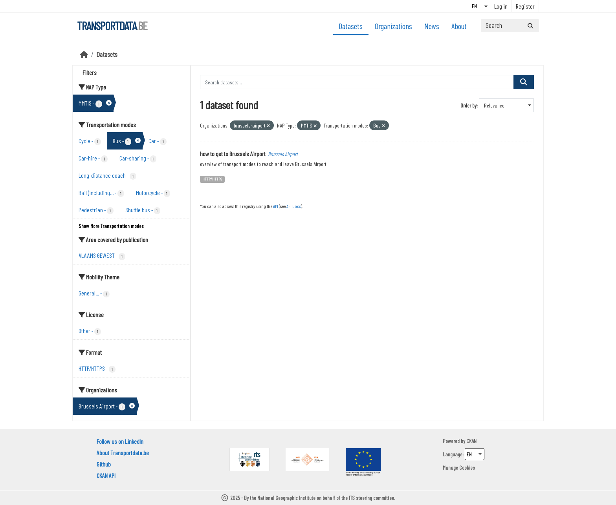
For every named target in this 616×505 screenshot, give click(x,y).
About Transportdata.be (123, 452)
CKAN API (106, 475)
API (275, 206)
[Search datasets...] (510, 25)
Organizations (393, 26)
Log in (501, 6)
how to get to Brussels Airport (233, 153)
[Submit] (530, 25)
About (459, 26)
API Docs (293, 206)
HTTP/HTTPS (212, 178)
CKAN (471, 441)
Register (525, 6)
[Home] (84, 54)
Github (104, 464)
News (431, 26)
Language (452, 454)
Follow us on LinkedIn (120, 441)
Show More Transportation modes (111, 225)
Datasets (351, 26)
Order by (468, 105)
